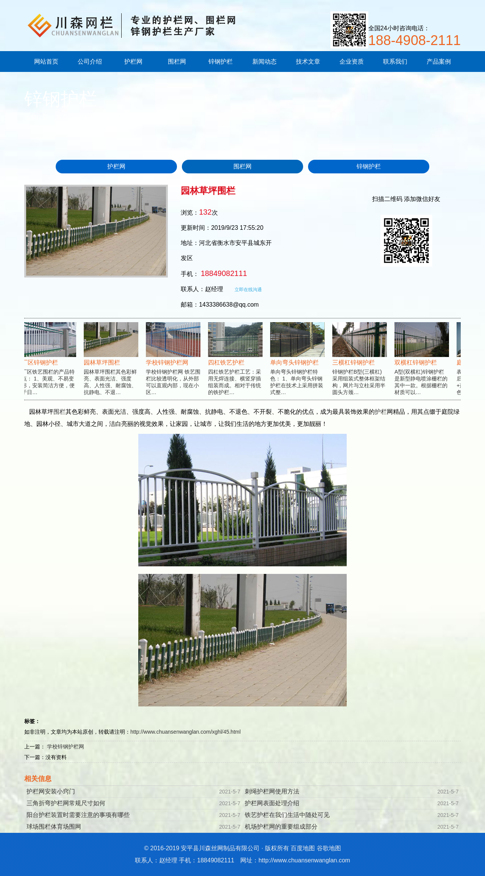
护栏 (381, 411)
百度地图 (303, 848)
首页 (62, 117)
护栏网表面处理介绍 (272, 803)
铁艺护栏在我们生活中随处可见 (287, 815)
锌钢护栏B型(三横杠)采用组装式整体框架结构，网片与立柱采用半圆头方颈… (360, 365)
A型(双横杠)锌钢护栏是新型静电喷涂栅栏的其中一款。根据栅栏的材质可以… (422, 365)
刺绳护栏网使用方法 (272, 791)
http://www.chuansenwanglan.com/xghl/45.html (185, 732)
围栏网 (177, 61)
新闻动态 (264, 61)
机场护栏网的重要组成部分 (281, 826)
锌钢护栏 (220, 61)
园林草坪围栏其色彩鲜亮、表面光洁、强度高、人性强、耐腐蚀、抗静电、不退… (111, 365)
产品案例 (439, 61)
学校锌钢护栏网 (65, 747)
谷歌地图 (329, 848)
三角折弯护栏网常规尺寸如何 (66, 803)
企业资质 (352, 61)
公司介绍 (90, 61)
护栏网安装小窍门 (51, 791)
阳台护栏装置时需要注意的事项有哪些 (78, 815)
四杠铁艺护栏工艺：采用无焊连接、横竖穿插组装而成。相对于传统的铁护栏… (235, 365)
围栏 (59, 411)
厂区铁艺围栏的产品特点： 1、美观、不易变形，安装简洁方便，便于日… (49, 365)
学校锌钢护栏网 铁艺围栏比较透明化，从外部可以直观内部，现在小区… (173, 365)
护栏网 (133, 61)
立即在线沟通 (248, 289)
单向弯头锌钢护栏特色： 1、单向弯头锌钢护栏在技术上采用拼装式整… (298, 365)
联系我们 (395, 61)
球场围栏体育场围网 (54, 826)
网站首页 (46, 61)
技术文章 (308, 61)
